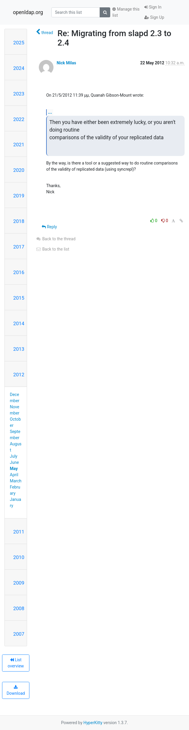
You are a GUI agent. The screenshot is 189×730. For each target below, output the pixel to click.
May (14, 468)
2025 (18, 43)
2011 (18, 532)
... (50, 112)
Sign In (152, 7)
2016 (18, 272)
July (13, 456)
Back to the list (52, 249)
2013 (18, 349)
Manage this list (125, 12)
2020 (18, 170)
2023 (18, 94)
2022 (18, 119)
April (14, 474)
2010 (18, 557)
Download (15, 690)
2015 (18, 298)
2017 (18, 247)
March (16, 481)
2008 (18, 608)
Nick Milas (66, 63)
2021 (18, 144)
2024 (18, 68)
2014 (18, 323)
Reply (49, 226)
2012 (18, 374)
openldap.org (28, 12)
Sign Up (154, 17)
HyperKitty (93, 722)
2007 (18, 634)
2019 (18, 196)
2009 (18, 583)
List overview (16, 662)
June (14, 462)
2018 (18, 221)
